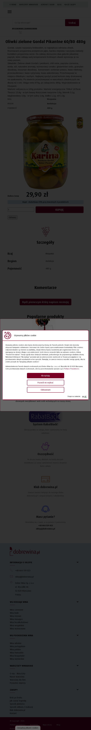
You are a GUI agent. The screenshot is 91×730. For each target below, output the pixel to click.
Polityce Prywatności (71, 369)
